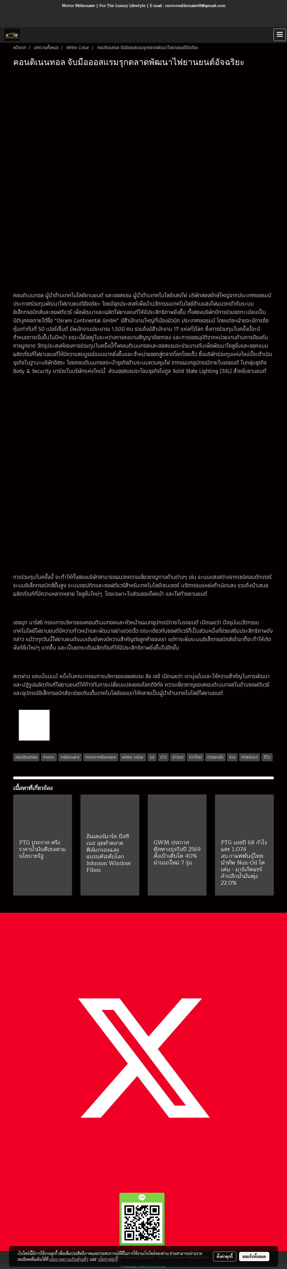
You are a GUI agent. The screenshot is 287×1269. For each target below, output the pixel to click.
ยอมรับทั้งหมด (254, 1256)
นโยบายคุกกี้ (108, 1259)
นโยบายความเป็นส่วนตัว (68, 1259)
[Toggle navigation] (280, 35)
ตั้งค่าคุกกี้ (225, 1256)
